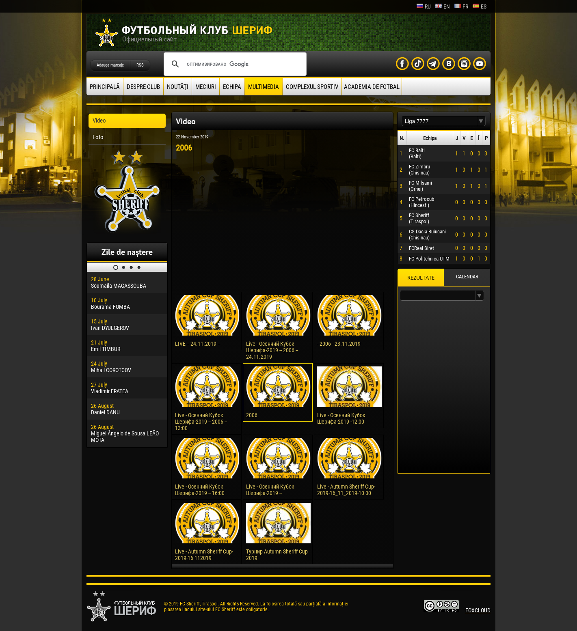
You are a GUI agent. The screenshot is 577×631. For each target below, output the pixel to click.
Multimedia (263, 86)
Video (99, 120)
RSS (140, 65)
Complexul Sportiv (312, 86)
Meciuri (205, 86)
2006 (251, 415)
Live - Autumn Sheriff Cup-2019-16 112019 (204, 554)
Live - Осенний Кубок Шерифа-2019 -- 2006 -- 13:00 (201, 421)
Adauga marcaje (110, 65)
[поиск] (234, 64)
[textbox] (439, 121)
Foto (98, 137)
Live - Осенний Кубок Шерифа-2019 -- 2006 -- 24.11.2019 (272, 350)
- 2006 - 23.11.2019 (339, 343)
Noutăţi (177, 86)
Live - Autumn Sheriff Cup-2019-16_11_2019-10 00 (346, 489)
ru (423, 6)
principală (105, 86)
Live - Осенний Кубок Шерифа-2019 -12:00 (341, 418)
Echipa (232, 86)
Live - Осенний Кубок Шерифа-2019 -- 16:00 (200, 489)
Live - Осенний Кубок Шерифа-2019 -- (270, 489)
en (442, 6)
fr (461, 6)
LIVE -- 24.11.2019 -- (197, 343)
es (479, 6)
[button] (481, 121)
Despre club (143, 86)
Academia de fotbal (372, 86)
